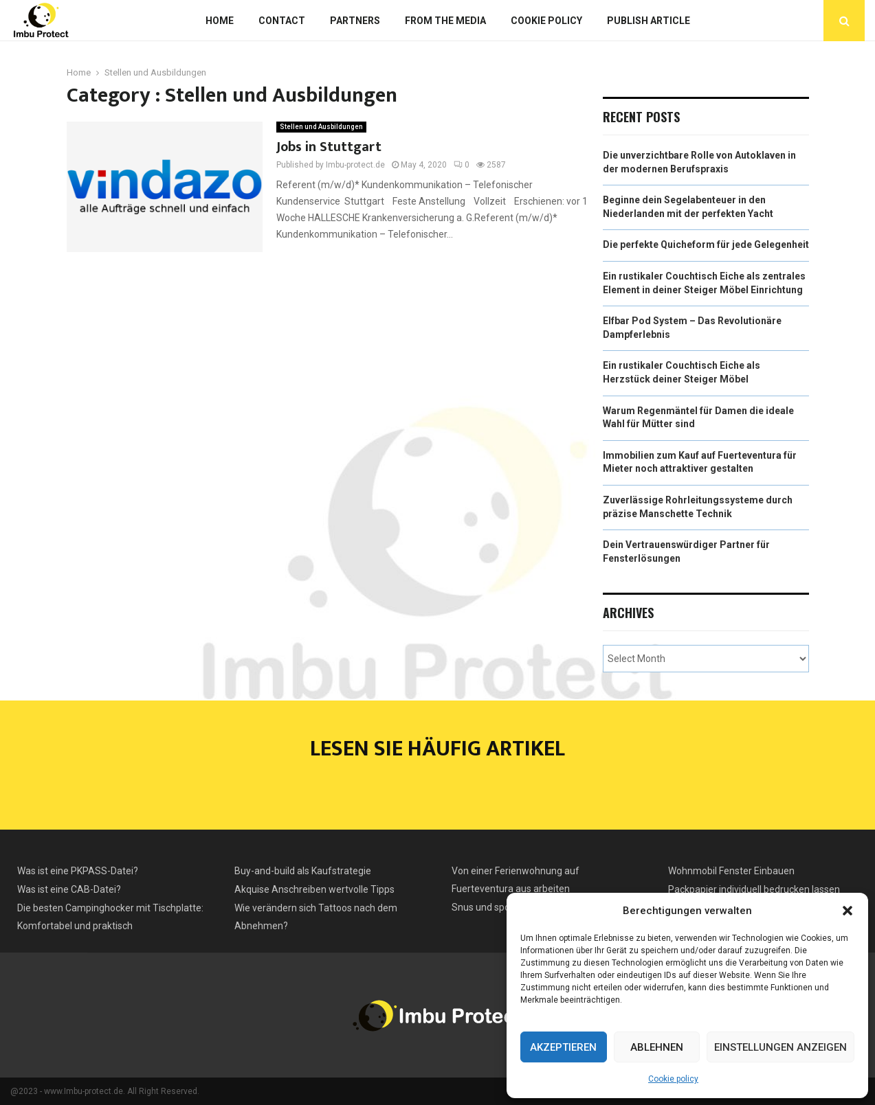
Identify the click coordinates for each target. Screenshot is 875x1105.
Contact (281, 20)
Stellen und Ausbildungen (321, 126)
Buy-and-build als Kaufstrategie (302, 870)
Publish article (648, 20)
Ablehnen (656, 1047)
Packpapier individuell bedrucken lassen (754, 889)
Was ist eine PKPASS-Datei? (77, 870)
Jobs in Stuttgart (328, 147)
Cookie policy (673, 1079)
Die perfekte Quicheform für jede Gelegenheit (706, 244)
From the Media (445, 20)
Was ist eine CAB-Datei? (69, 889)
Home (220, 20)
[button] (847, 911)
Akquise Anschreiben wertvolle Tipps (314, 889)
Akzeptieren (563, 1047)
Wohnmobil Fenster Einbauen (731, 870)
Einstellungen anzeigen (780, 1047)
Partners (355, 20)
